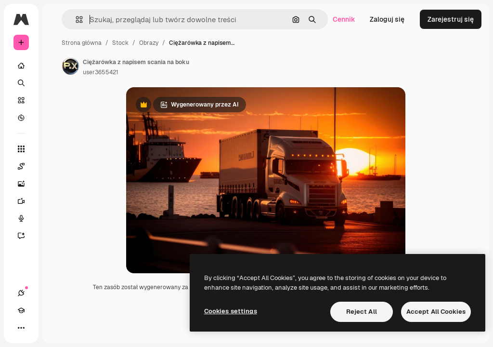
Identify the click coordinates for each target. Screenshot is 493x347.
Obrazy (148, 43)
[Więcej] (21, 327)
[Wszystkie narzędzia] (21, 149)
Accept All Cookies (436, 311)
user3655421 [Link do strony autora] (100, 72)
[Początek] (21, 65)
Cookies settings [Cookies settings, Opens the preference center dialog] (230, 311)
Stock (120, 43)
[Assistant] (26, 235)
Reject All (361, 311)
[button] (75, 19)
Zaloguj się (387, 19)
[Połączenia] (21, 293)
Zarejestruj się (451, 19)
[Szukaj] (21, 83)
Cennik (344, 19)
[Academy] (21, 310)
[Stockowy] (21, 100)
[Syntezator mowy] (26, 218)
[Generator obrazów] (26, 183)
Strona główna (82, 43)
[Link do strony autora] (70, 66)
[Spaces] (26, 166)
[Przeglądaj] (21, 117)
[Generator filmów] (26, 201)
